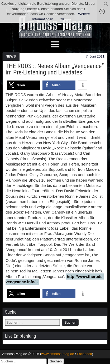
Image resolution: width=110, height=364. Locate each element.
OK (62, 19)
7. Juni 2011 (95, 56)
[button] (106, 5)
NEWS (11, 56)
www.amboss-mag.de (57, 354)
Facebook (84, 354)
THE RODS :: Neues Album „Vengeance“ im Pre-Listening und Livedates (55, 69)
